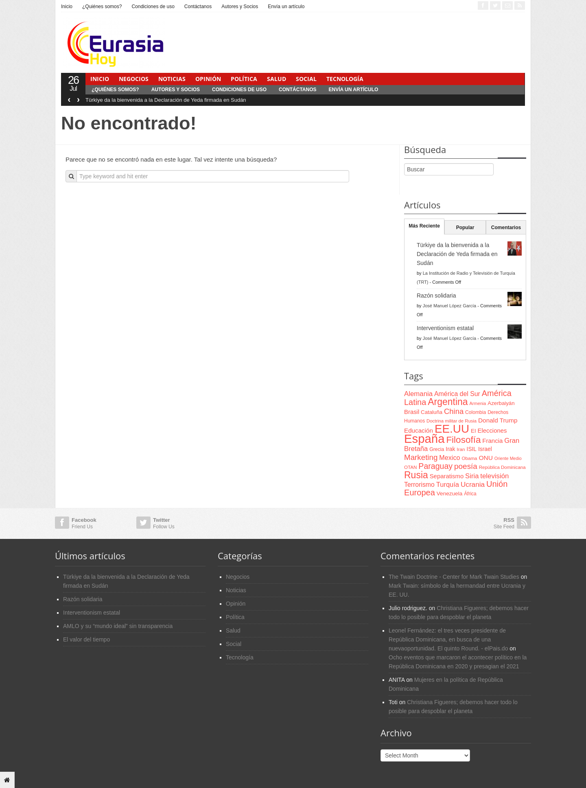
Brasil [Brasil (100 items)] (411, 412)
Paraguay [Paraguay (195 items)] (435, 466)
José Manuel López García (449, 305)
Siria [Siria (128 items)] (472, 476)
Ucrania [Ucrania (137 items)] (473, 484)
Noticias (172, 79)
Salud (276, 79)
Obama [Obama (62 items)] (469, 458)
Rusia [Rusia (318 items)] (416, 475)
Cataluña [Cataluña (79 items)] (431, 412)
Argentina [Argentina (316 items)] (448, 401)
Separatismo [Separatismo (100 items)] (447, 476)
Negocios (134, 79)
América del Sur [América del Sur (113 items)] (457, 393)
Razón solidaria (436, 295)
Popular (465, 227)
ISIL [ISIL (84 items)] (472, 449)
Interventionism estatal (445, 328)
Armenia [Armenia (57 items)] (478, 403)
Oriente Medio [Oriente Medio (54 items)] (508, 458)
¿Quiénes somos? (102, 6)
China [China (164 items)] (454, 411)
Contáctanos (198, 6)
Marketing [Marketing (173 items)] (420, 457)
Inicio (66, 6)
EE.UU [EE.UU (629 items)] (452, 428)
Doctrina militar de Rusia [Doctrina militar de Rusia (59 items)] (451, 420)
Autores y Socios (239, 6)
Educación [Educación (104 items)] (418, 430)
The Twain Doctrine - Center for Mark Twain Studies (454, 576)
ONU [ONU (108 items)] (485, 457)
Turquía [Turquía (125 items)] (447, 484)
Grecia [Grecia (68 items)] (436, 449)
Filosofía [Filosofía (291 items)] (463, 440)
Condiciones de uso (152, 6)
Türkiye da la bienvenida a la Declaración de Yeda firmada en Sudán (165, 100)
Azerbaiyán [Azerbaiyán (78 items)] (501, 403)
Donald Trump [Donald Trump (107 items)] (497, 420)
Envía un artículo (286, 6)
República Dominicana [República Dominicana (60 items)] (502, 467)
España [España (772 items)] (424, 438)
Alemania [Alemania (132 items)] (418, 394)
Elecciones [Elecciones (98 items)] (492, 430)
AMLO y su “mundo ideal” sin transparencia (118, 626)
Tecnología (344, 79)
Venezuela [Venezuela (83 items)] (449, 493)
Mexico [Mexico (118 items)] (449, 457)
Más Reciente (424, 226)
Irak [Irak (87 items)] (450, 449)
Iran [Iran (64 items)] (461, 449)
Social (306, 79)
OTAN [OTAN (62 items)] (410, 467)
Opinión (208, 79)
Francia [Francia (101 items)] (492, 440)
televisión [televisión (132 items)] (494, 476)
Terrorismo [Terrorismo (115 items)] (419, 484)
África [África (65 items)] (470, 494)
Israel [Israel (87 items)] (485, 449)
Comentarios (506, 227)
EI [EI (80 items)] (473, 431)
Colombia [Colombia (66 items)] (475, 412)
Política (244, 79)
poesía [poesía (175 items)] (465, 466)
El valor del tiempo (86, 639)
